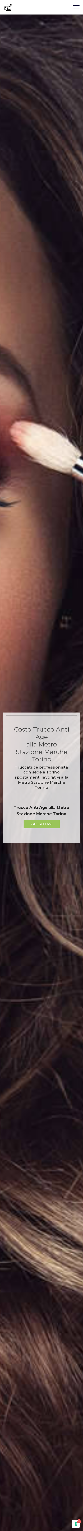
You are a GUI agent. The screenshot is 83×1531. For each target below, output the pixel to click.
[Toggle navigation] (76, 7)
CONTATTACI (42, 823)
